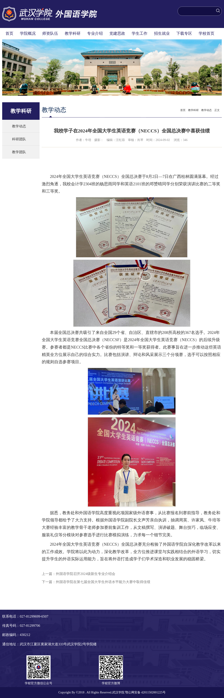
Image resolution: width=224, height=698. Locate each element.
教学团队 (19, 152)
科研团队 (19, 139)
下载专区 (184, 33)
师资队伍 (50, 33)
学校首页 (206, 33)
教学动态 (19, 126)
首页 (9, 33)
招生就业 (162, 33)
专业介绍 (95, 33)
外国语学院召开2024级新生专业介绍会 (85, 574)
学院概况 (28, 33)
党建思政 (117, 33)
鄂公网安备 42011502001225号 (145, 692)
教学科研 (72, 33)
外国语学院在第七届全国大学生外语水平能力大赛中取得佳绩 (103, 582)
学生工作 (139, 33)
